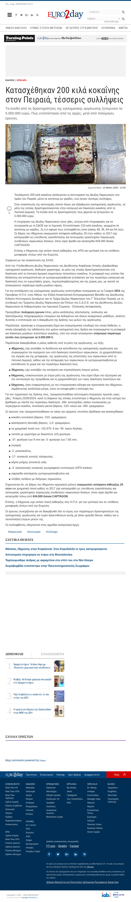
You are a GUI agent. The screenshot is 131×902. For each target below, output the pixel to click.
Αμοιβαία (50, 803)
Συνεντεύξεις (93, 795)
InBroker (90, 867)
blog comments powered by (25, 760)
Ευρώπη (30, 832)
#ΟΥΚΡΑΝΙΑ (108, 28)
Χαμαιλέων (113, 788)
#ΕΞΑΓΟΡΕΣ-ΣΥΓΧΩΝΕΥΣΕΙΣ (82, 28)
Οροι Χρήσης (74, 774)
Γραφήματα (72, 795)
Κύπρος (29, 814)
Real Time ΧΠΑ (12, 791)
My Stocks (71, 788)
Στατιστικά (9, 809)
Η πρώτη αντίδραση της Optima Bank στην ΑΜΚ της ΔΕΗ (32, 711)
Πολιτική (29, 810)
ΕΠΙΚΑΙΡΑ (21, 80)
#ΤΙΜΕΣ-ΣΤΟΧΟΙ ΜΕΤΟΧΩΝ (46, 28)
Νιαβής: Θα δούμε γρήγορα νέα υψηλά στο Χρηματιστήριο (32, 681)
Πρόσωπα (51, 788)
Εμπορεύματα (32, 844)
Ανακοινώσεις (11, 824)
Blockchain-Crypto (54, 817)
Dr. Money (92, 788)
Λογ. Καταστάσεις (75, 799)
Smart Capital (93, 832)
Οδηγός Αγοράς (53, 795)
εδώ (105, 38)
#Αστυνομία (33, 531)
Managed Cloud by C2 (29, 897)
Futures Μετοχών (13, 850)
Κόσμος (29, 799)
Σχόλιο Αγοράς (12, 802)
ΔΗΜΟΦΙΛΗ (14, 654)
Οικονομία (30, 791)
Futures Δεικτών (12, 843)
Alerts (69, 791)
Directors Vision (94, 824)
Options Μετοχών (13, 854)
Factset (74, 846)
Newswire (30, 788)
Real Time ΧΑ (11, 788)
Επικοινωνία (46, 774)
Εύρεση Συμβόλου (13, 805)
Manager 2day (93, 799)
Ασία (28, 836)
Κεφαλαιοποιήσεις (13, 820)
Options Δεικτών (12, 847)
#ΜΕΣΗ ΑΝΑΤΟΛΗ (16, 28)
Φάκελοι (91, 803)
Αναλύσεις (51, 806)
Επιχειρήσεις (32, 806)
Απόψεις (91, 791)
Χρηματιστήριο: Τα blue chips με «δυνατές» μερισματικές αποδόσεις (31, 666)
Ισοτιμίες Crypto (33, 851)
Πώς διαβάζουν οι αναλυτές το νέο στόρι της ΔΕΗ (31, 696)
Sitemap (60, 774)
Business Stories (95, 828)
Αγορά (29, 795)
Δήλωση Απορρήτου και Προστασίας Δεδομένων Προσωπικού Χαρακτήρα (82, 882)
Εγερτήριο (92, 817)
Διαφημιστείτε (92, 774)
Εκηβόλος (112, 791)
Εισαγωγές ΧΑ (53, 799)
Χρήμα (29, 840)
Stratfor (62, 846)
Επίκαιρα (30, 803)
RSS (69, 803)
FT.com (50, 846)
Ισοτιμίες (30, 847)
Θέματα (90, 806)
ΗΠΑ (28, 829)
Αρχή (116, 774)
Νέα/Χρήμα (51, 791)
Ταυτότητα (31, 774)
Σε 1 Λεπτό (31, 825)
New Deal (112, 795)
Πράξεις (9, 817)
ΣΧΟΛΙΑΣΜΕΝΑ (52, 654)
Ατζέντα (90, 820)
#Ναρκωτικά (15, 531)
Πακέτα (8, 813)
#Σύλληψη (51, 531)
